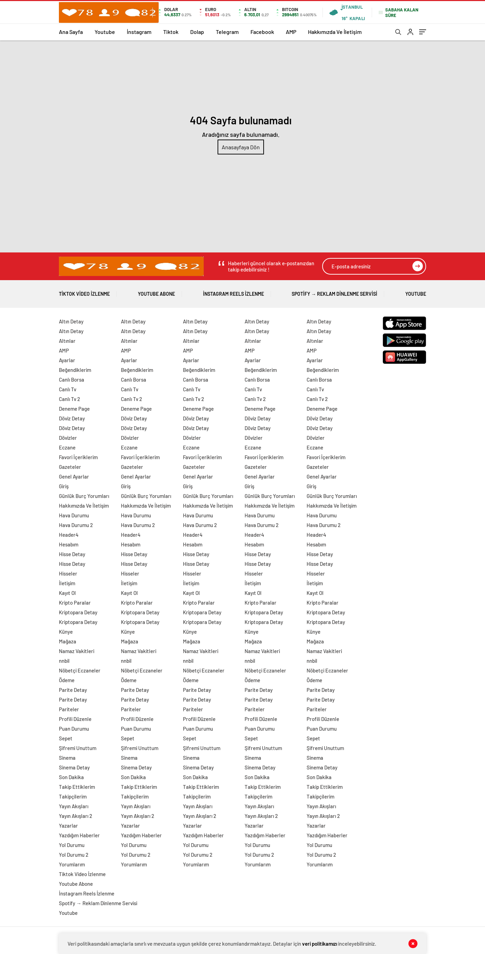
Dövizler (68, 438)
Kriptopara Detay (78, 612)
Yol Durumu (72, 845)
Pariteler (69, 709)
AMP (291, 31)
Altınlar (67, 341)
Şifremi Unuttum (77, 748)
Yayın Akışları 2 (75, 816)
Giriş (64, 486)
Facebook (262, 31)
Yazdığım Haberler (79, 835)
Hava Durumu (74, 515)
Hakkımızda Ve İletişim (335, 31)
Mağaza (67, 641)
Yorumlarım (72, 864)
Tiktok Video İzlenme (84, 291)
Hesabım (68, 544)
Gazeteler (70, 467)
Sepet (65, 738)
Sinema (67, 758)
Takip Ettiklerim (77, 787)
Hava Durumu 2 (76, 525)
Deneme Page (74, 408)
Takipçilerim (73, 796)
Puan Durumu (74, 728)
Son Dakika (71, 777)
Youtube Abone (156, 291)
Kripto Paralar (75, 602)
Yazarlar (68, 825)
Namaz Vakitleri (76, 651)
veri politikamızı (319, 943)
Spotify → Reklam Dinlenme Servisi (334, 291)
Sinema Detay (74, 767)
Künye (66, 631)
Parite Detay (73, 690)
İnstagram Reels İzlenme (233, 291)
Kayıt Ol (67, 593)
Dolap (197, 31)
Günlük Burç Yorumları (84, 496)
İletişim (67, 583)
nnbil (64, 661)
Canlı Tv (67, 389)
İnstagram (139, 31)
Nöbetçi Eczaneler (79, 670)
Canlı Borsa (71, 379)
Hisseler (68, 573)
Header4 (69, 535)
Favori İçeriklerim (78, 457)
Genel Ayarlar (74, 476)
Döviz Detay (72, 418)
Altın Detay (71, 321)
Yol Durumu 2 (73, 855)
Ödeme (66, 680)
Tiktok (170, 31)
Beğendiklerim (75, 370)
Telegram (227, 31)
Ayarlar (67, 360)
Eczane (67, 447)
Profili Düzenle (75, 719)
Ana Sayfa (71, 31)
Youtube (105, 31)
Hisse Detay (72, 554)
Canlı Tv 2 (69, 399)
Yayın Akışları (73, 806)
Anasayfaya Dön (241, 147)
